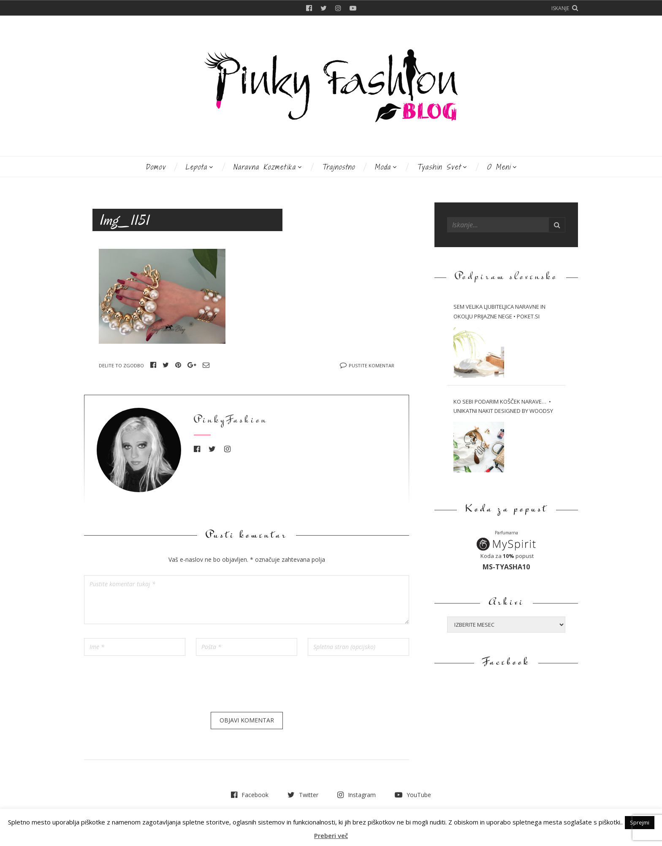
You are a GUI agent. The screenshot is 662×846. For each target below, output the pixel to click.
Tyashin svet (439, 167)
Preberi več (331, 835)
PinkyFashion (231, 420)
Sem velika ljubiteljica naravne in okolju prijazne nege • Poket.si (499, 311)
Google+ (191, 364)
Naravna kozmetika (264, 167)
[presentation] (148, 687)
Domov (155, 167)
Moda (382, 167)
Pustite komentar (371, 365)
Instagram (338, 8)
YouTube (353, 8)
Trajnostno (338, 167)
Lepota (196, 167)
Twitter (323, 8)
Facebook (309, 8)
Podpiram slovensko (506, 277)
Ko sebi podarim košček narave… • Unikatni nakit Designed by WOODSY (503, 406)
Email (206, 364)
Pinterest (178, 364)
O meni (499, 167)
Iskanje (560, 8)
